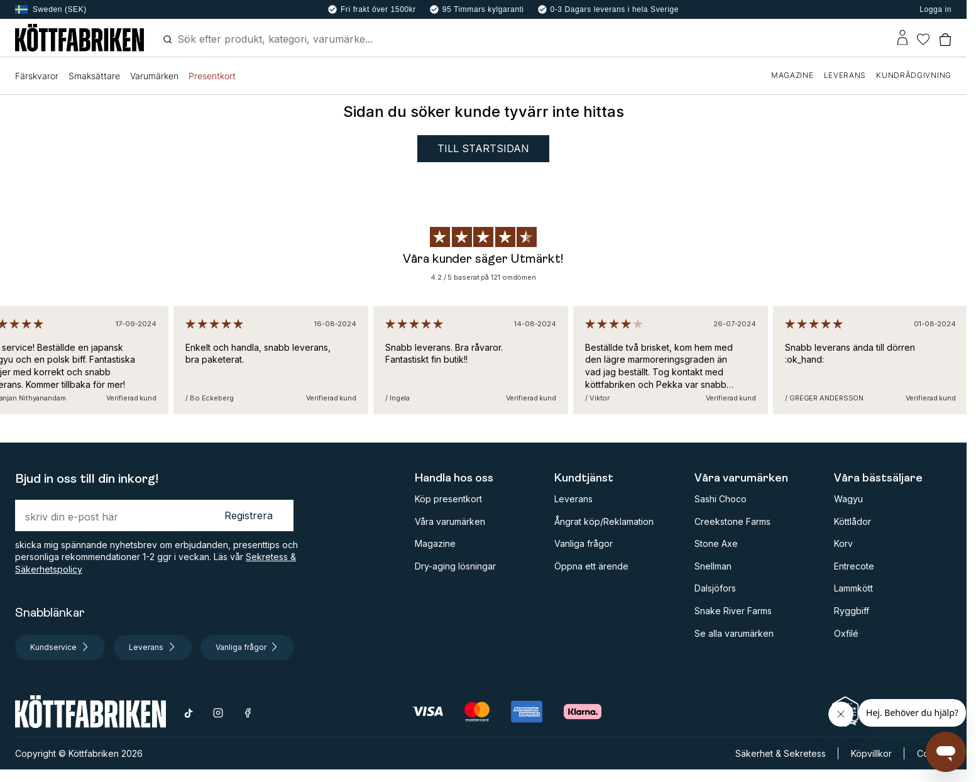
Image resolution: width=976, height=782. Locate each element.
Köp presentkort (448, 498)
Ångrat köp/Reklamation (604, 521)
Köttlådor (852, 521)
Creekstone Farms (732, 521)
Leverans (573, 498)
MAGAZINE (792, 75)
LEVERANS (845, 75)
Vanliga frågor (583, 543)
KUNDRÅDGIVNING (913, 75)
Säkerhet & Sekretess (780, 753)
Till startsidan (483, 148)
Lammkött (853, 588)
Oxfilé (846, 633)
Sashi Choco (720, 498)
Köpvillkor (871, 753)
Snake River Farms (733, 610)
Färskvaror (36, 75)
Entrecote (854, 566)
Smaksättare (94, 75)
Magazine (435, 543)
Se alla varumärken (734, 633)
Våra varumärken (450, 521)
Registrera (248, 515)
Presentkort (212, 75)
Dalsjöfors (715, 588)
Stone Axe (716, 543)
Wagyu (848, 498)
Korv (843, 543)
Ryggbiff (851, 610)
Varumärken (154, 75)
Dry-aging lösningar (455, 566)
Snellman (713, 566)
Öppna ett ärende (591, 566)
